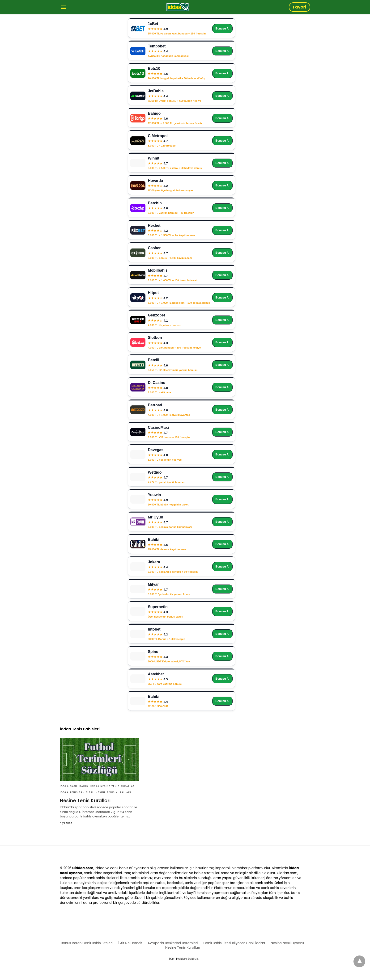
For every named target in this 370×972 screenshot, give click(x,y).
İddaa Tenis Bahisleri (77, 792)
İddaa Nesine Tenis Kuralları (113, 786)
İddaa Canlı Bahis (74, 786)
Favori (299, 7)
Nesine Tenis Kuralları (113, 792)
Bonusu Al (222, 28)
